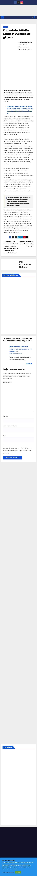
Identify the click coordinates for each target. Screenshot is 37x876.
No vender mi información (10, 869)
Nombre (6, 416)
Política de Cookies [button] (8, 872)
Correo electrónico (9, 426)
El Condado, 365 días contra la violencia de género (16, 34)
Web (4, 436)
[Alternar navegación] (18, 17)
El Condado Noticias (26, 42)
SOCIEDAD (5, 27)
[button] (32, 17)
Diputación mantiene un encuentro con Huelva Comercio (26, 244)
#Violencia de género (24, 49)
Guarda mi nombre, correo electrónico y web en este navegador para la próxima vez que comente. (17, 450)
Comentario (7, 382)
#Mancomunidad (23, 47)
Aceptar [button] (18, 872)
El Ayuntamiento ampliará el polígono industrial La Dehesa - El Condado (20, 349)
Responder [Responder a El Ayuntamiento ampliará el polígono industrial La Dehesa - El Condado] (29, 363)
